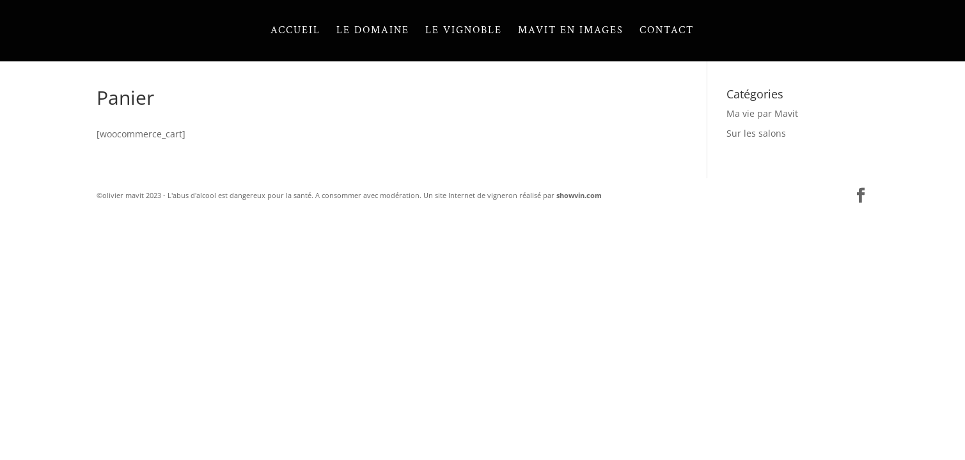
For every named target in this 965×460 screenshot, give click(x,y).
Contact (666, 31)
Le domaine (372, 31)
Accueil (295, 31)
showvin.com (579, 195)
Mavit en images (571, 31)
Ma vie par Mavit (762, 113)
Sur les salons (756, 133)
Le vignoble (463, 31)
